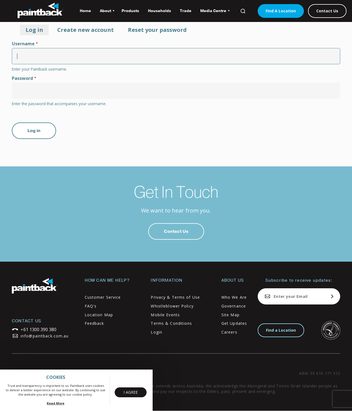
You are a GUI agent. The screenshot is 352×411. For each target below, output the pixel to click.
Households (159, 10)
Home (85, 10)
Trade (185, 10)
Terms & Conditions (171, 323)
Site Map (230, 314)
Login (156, 332)
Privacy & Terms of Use (175, 297)
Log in (37, 30)
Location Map (99, 314)
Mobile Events (165, 314)
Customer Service (103, 297)
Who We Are (234, 297)
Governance (233, 306)
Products (130, 10)
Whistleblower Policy (172, 306)
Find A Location (281, 10)
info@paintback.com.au (45, 336)
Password (22, 78)
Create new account (85, 29)
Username (23, 43)
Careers (229, 332)
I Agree (130, 392)
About (104, 12)
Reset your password (157, 29)
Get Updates (234, 323)
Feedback (94, 323)
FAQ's (91, 306)
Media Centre (213, 12)
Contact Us (327, 10)
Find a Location (281, 330)
